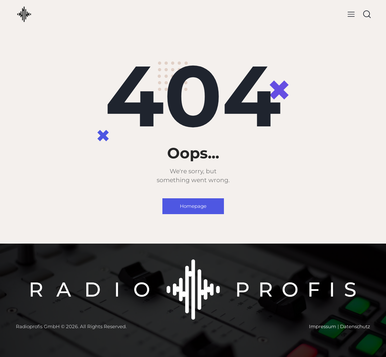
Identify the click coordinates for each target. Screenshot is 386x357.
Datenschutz (355, 326)
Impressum (322, 326)
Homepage (193, 206)
